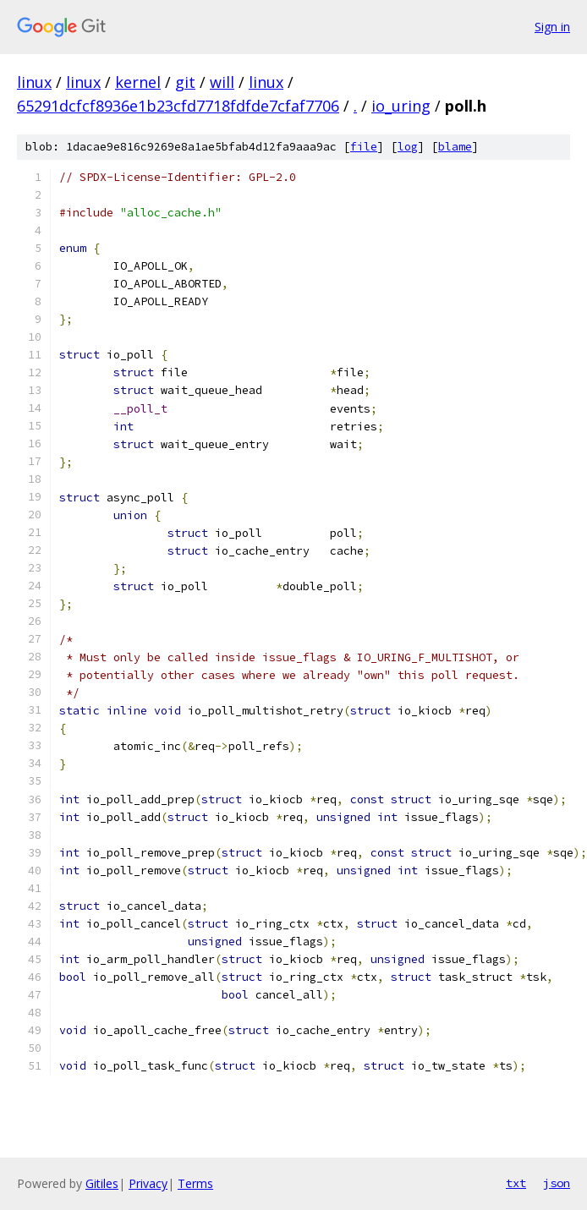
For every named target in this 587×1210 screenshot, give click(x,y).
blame (455, 147)
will (222, 82)
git (185, 82)
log (408, 147)
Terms (195, 1183)
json (556, 1183)
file (363, 147)
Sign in (552, 27)
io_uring (401, 106)
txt (516, 1183)
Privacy (148, 1183)
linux (34, 82)
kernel (138, 82)
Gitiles (101, 1183)
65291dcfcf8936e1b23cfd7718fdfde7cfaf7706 (178, 106)
